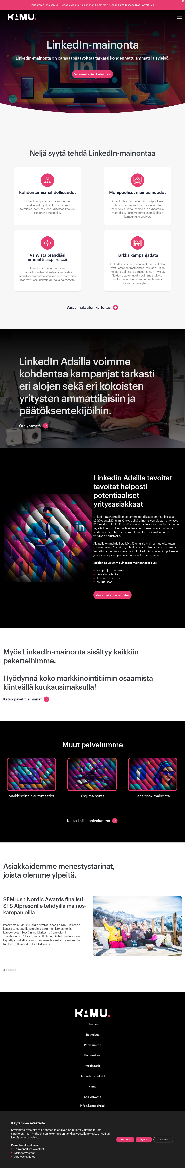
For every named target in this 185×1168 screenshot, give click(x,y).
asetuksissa (30, 1137)
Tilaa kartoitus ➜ (144, 4)
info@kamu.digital (92, 1105)
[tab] (4, 970)
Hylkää (143, 1139)
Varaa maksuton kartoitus (112, 595)
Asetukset (163, 1139)
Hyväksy (125, 1139)
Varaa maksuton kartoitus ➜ (92, 74)
